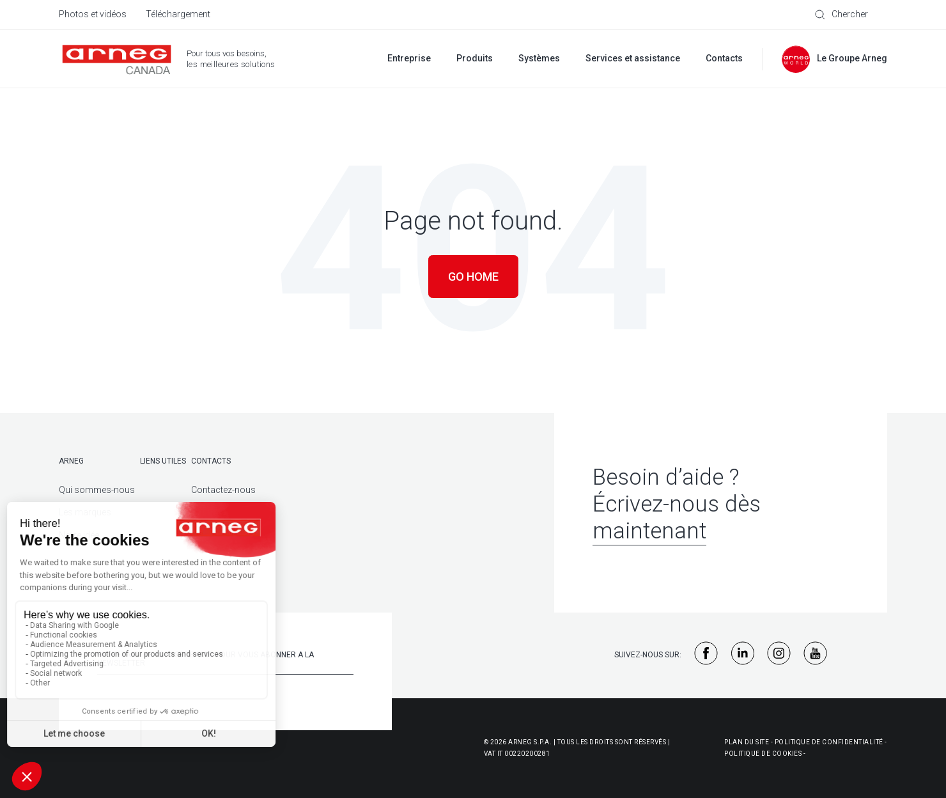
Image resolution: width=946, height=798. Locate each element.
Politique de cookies (763, 753)
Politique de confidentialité (829, 742)
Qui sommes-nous (97, 490)
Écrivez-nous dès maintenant (677, 517)
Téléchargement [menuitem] (178, 14)
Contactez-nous (223, 490)
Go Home (473, 276)
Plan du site (746, 742)
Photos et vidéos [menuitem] (93, 14)
